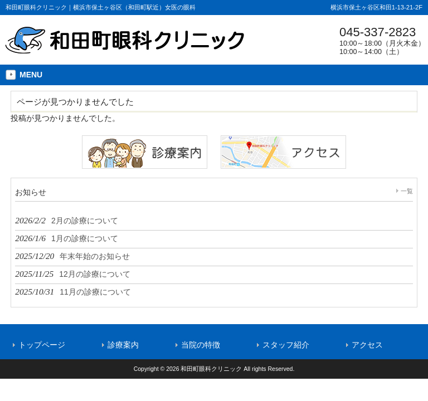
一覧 (407, 191)
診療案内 (123, 344)
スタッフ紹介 (285, 344)
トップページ (41, 344)
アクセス (367, 344)
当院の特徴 (200, 344)
